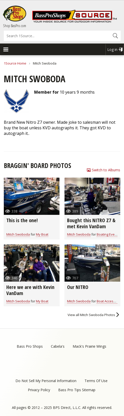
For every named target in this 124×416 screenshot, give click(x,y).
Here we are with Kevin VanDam (30, 290)
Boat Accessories (110, 301)
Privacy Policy (39, 389)
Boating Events (108, 234)
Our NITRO (77, 287)
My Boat (42, 234)
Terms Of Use (96, 380)
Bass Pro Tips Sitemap (76, 389)
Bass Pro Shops (30, 346)
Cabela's (58, 346)
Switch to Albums (106, 170)
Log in (112, 49)
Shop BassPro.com (14, 25)
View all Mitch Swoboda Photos (91, 315)
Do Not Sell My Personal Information (45, 380)
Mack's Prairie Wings (89, 346)
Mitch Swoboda (18, 234)
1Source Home (15, 63)
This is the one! (22, 220)
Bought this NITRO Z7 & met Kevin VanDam (91, 223)
